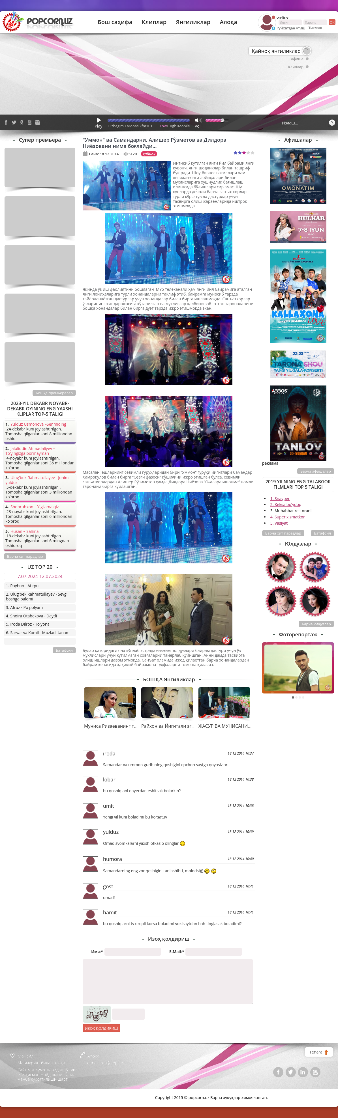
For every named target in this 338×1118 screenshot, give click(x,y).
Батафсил (322, 533)
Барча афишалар (315, 471)
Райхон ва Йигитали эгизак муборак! (182, 726)
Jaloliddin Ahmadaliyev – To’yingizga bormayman (30, 451)
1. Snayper (280, 498)
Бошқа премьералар (54, 392)
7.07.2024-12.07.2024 (39, 576)
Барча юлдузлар (316, 623)
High (172, 125)
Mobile (184, 125)
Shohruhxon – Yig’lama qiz (34, 507)
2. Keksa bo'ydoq (285, 504)
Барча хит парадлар (283, 533)
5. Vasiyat (279, 523)
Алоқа (228, 22)
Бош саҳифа (115, 22)
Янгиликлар (193, 22)
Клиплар (154, 22)
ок (332, 22)
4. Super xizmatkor (287, 517)
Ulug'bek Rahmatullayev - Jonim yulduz (37, 480)
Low (163, 125)
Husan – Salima (24, 531)
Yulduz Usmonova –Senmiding (38, 424)
